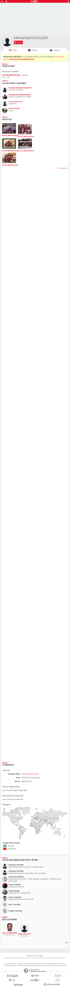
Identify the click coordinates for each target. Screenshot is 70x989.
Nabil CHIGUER (14, 891)
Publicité (29, 963)
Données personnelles (10, 965)
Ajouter (19, 42)
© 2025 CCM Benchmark (59, 965)
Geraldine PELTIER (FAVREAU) (20, 95)
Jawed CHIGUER (15, 885)
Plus (66, 943)
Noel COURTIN (14, 108)
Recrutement (61, 963)
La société (43, 963)
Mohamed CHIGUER (16, 865)
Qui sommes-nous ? (11, 963)
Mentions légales (36, 965)
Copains (57, 50)
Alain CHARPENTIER (9, 933)
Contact (20, 963)
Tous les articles (51, 963)
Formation (36, 963)
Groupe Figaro (46, 965)
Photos (34, 50)
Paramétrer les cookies (24, 965)
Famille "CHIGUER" (15, 911)
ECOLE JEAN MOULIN (11, 75)
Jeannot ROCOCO (15, 102)
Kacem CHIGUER (15, 897)
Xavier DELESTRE (24, 934)
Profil (15, 50)
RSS (25, 963)
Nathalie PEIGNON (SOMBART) (20, 88)
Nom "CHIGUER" (15, 905)
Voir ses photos (62, 168)
